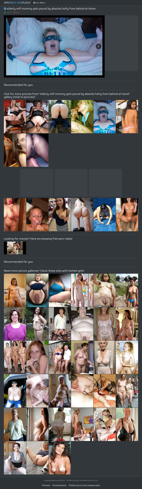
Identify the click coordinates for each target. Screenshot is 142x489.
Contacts (46, 485)
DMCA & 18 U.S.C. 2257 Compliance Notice (84, 485)
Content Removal (59, 485)
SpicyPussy (17, 3)
